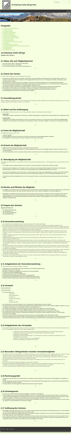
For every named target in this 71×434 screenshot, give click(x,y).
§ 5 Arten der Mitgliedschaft (9, 33)
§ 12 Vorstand (6, 43)
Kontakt (7, 428)
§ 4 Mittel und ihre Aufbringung (9, 32)
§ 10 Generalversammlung (8, 40)
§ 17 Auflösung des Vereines (9, 49)
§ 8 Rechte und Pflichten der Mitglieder (11, 37)
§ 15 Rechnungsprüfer (7, 47)
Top (35, 68)
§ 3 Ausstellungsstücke (8, 31)
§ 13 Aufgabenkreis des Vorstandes (10, 44)
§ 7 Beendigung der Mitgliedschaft (10, 36)
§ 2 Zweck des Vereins (8, 29)
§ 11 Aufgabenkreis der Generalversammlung (12, 41)
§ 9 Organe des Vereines (8, 39)
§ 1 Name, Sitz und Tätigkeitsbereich (11, 28)
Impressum (12, 428)
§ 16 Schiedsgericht (7, 48)
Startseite (3, 428)
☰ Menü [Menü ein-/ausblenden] (68, 11)
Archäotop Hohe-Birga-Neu (23, 5)
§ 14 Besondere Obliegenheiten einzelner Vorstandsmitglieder (16, 45)
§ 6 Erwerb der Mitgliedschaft (9, 34)
